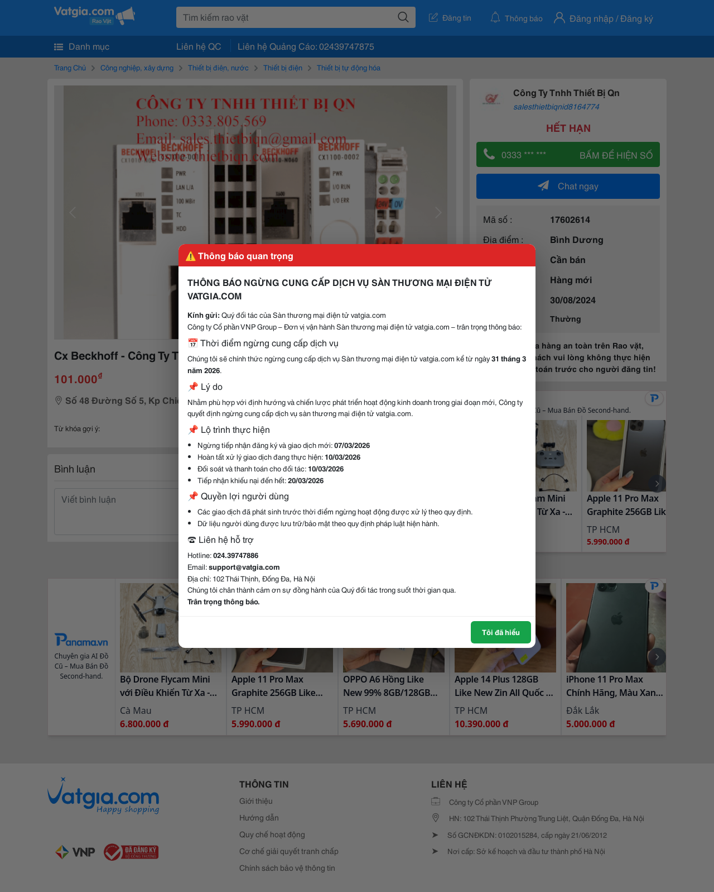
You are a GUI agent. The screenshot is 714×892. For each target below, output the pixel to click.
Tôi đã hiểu (501, 632)
